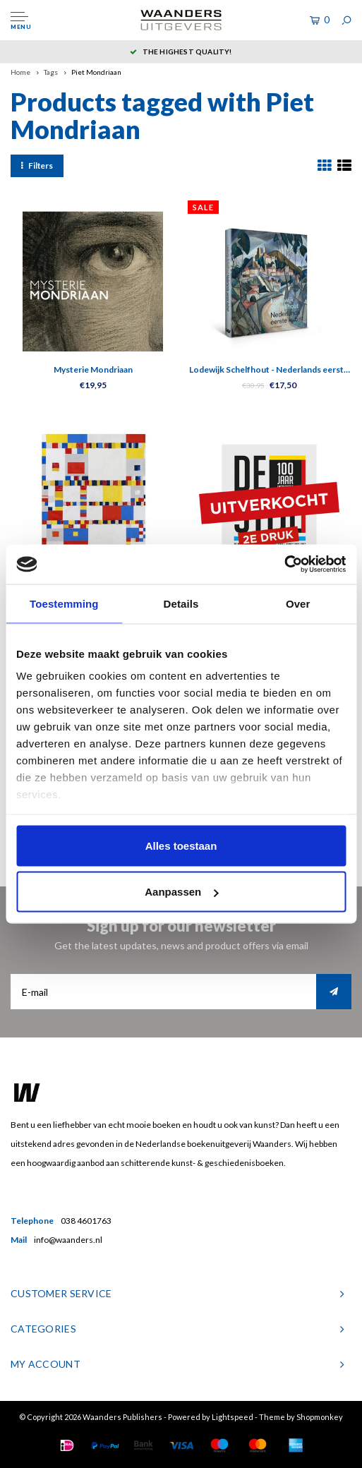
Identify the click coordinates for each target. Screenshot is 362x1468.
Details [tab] (181, 603)
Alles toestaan (181, 845)
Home (20, 72)
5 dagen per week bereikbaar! (129, 51)
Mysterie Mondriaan (93, 369)
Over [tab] (298, 603)
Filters (37, 165)
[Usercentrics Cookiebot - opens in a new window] (284, 564)
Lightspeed (232, 1416)
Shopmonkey (319, 1416)
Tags (51, 72)
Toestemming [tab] (64, 603)
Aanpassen (181, 892)
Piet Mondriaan (96, 72)
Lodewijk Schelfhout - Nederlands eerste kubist (269, 370)
